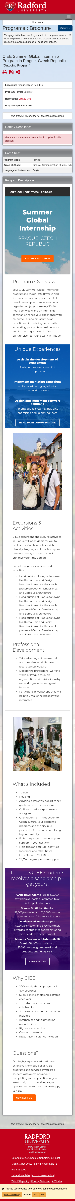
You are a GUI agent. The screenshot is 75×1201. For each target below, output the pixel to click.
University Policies (20, 1175)
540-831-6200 (18, 1169)
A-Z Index (57, 1181)
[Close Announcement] (70, 35)
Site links (37, 22)
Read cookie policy (12, 1194)
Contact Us (24, 1097)
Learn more (37, 961)
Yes (35, 1194)
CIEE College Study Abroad (31, 192)
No (42, 1194)
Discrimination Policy (43, 1175)
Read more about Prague (37, 422)
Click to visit (24, 98)
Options (65, 28)
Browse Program (37, 258)
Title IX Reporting (20, 1181)
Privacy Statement (40, 1181)
